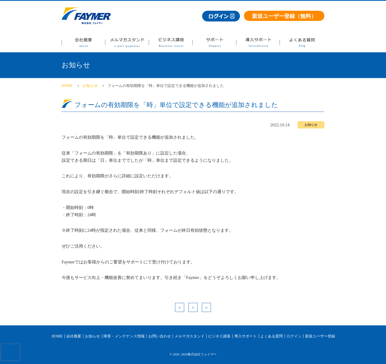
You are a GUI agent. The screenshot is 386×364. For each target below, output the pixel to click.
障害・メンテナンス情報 (124, 336)
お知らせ (90, 86)
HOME (67, 86)
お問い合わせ (160, 336)
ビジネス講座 (170, 43)
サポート (214, 43)
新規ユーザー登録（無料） (284, 16)
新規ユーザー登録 (320, 336)
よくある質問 (302, 43)
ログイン (294, 336)
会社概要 (83, 43)
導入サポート (258, 43)
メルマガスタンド (127, 43)
